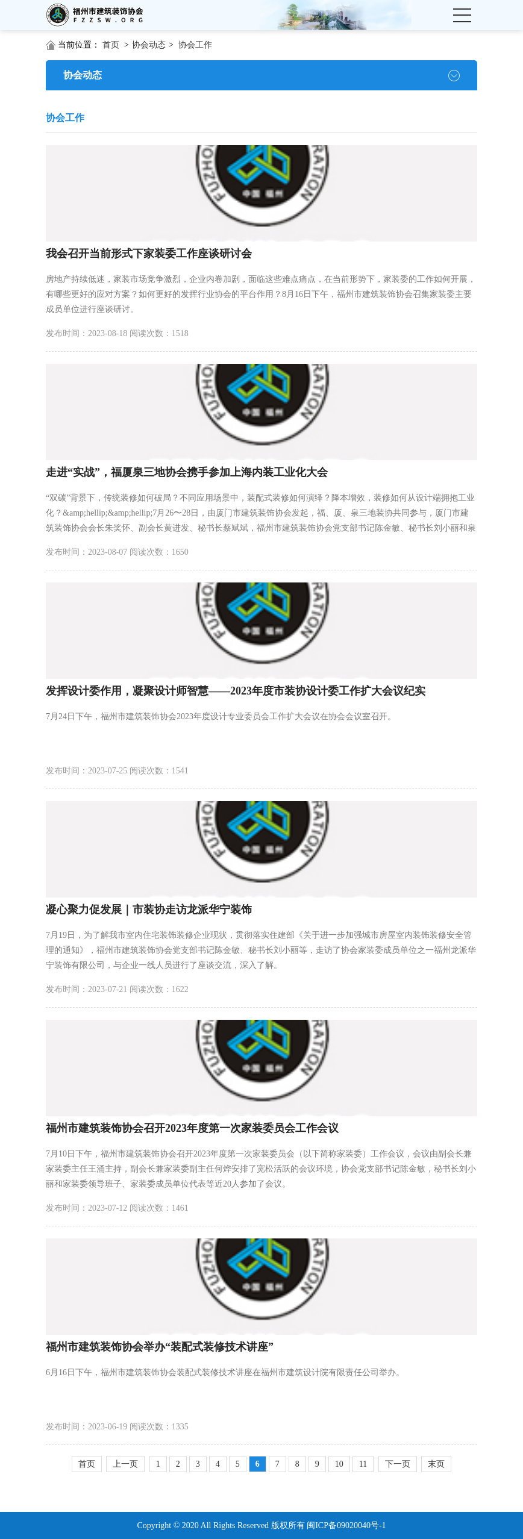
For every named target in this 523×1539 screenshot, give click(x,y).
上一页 (125, 1464)
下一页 (397, 1464)
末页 (436, 1464)
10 (339, 1464)
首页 (110, 44)
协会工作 (195, 44)
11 (363, 1464)
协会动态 (149, 44)
